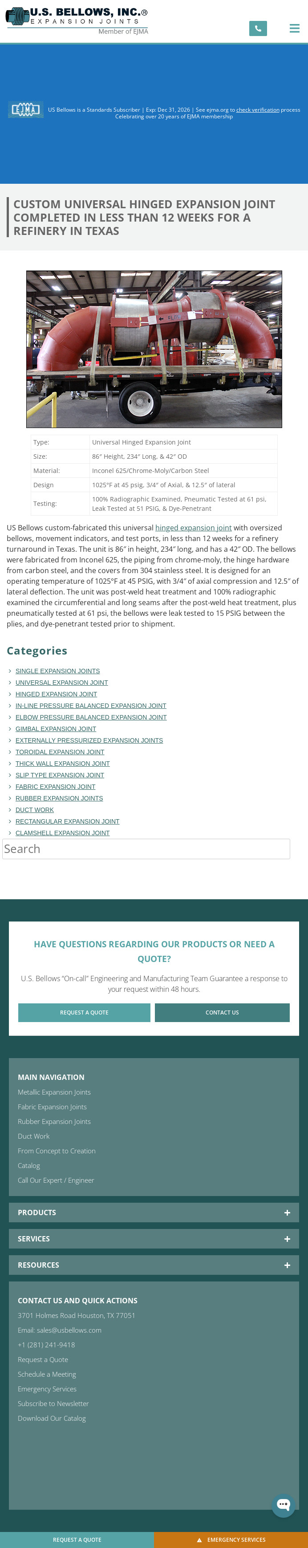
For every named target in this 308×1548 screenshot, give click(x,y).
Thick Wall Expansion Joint (63, 763)
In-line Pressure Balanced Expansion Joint (91, 705)
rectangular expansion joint (68, 821)
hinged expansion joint (193, 528)
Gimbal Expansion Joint (56, 728)
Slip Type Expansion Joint (60, 775)
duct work (35, 809)
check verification (258, 109)
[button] (295, 28)
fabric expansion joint (55, 786)
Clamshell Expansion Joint (63, 833)
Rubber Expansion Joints (59, 798)
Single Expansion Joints (58, 671)
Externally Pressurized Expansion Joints (89, 740)
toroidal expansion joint (60, 752)
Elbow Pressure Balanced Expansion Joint (91, 717)
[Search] (299, 849)
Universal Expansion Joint (62, 682)
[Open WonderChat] (284, 1506)
